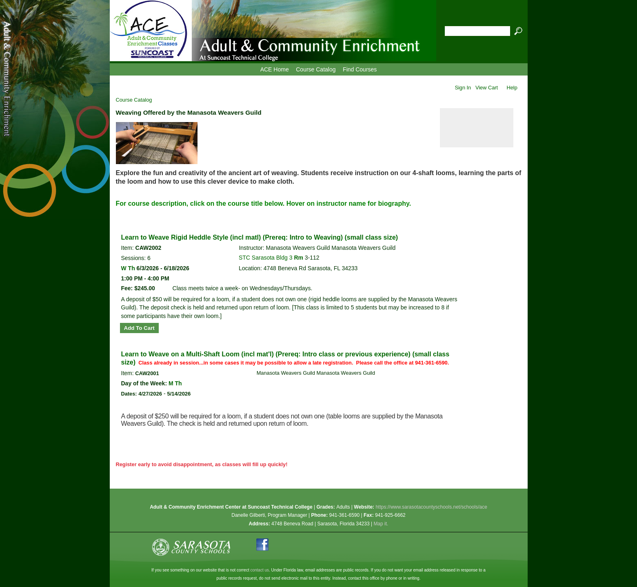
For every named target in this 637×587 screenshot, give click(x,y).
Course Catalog (315, 69)
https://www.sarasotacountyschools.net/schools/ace (431, 507)
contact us (259, 570)
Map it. (380, 524)
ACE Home (274, 69)
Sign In (463, 87)
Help (512, 87)
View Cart (486, 87)
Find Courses (360, 69)
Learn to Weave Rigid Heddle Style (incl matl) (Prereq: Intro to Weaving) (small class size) (259, 237)
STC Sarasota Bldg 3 (266, 257)
